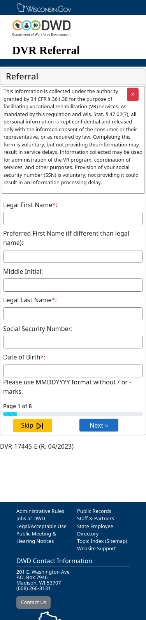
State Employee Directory (95, 530)
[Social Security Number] (73, 342)
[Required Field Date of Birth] (73, 371)
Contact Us (33, 602)
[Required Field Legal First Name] (73, 218)
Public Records (94, 510)
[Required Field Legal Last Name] (73, 314)
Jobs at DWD (30, 518)
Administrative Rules (40, 510)
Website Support (96, 548)
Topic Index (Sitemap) (102, 540)
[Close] (133, 94)
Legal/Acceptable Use (41, 526)
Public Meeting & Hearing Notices (36, 537)
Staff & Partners (95, 518)
